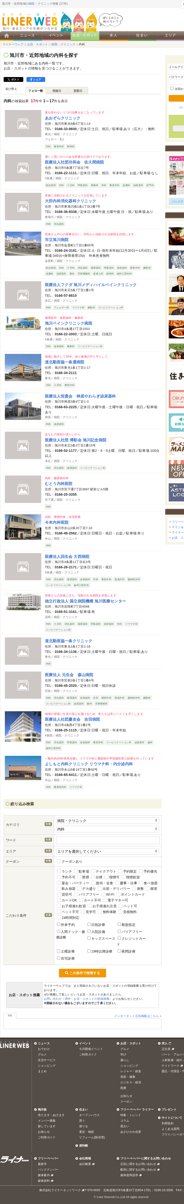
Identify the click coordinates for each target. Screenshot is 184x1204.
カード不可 (90, 900)
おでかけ (44, 1049)
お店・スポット (130, 1043)
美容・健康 (127, 1077)
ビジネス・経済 (130, 1082)
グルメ (42, 1054)
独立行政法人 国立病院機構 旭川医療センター (85, 601)
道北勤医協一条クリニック (68, 641)
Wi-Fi (107, 894)
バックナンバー (48, 1169)
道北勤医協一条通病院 (64, 362)
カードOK (67, 900)
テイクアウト (104, 871)
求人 (164, 1043)
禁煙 (83, 877)
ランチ (64, 871)
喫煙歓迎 (130, 877)
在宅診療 (66, 958)
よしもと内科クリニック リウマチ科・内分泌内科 (89, 764)
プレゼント (169, 1109)
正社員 (166, 1049)
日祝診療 (96, 925)
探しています (47, 1126)
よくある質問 (170, 1129)
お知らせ (126, 1096)
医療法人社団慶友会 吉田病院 (72, 719)
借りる (83, 1126)
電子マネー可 (115, 900)
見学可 (88, 912)
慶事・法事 (126, 883)
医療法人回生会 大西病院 (67, 556)
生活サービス (47, 1060)
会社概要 (85, 1164)
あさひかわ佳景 (130, 1132)
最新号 (42, 1164)
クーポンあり (70, 861)
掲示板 (42, 1109)
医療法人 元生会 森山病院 (69, 674)
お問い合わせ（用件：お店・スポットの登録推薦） (78, 999)
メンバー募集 (47, 1120)
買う (82, 1120)
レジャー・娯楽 (130, 1071)
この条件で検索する (82, 973)
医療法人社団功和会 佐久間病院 (74, 162)
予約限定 (127, 871)
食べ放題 (148, 883)
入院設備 (96, 932)
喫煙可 (112, 877)
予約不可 (66, 877)
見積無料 (127, 912)
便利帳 (83, 1145)
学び (123, 1054)
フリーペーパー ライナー (137, 1109)
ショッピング (47, 1065)
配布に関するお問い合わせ (138, 1169)
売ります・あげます (51, 1115)
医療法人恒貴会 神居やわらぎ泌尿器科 (80, 396)
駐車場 (81, 871)
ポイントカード (130, 894)
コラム (124, 1120)
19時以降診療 (99, 951)
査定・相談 (86, 1132)
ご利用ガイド (88, 1054)
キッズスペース (101, 938)
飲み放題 (66, 889)
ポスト (13, 79)
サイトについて (172, 1117)
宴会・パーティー (73, 883)
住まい (83, 1109)
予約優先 (148, 871)
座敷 (138, 889)
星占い (124, 1126)
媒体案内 (44, 1175)
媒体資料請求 (129, 1175)
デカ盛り (86, 889)
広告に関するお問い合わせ (138, 1164)
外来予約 (66, 925)
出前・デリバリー (114, 889)
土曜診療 (66, 951)
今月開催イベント (91, 1049)
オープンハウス (89, 1115)
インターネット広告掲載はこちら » (137, 1016)
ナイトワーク (170, 1065)
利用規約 (168, 1123)
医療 (123, 1088)
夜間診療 (126, 951)
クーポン (126, 1101)
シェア (35, 79)
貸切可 (64, 894)
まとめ (42, 1071)
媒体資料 (44, 1180)
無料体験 (107, 912)
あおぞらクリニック (62, 118)
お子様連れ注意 (102, 906)
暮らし (124, 1060)
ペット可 (128, 906)
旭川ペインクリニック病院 (68, 323)
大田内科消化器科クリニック (70, 201)
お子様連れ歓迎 (71, 906)
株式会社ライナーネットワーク (60, 1190)
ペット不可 (68, 912)
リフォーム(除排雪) (92, 1137)
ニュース (44, 1043)
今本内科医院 (56, 522)
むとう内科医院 (59, 483)
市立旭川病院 (56, 239)
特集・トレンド (130, 1115)
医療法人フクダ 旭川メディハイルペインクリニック (91, 284)
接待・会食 (102, 883)
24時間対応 (68, 917)
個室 (151, 889)
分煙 (97, 877)
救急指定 (126, 925)
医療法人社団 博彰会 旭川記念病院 (75, 440)
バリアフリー (87, 894)
